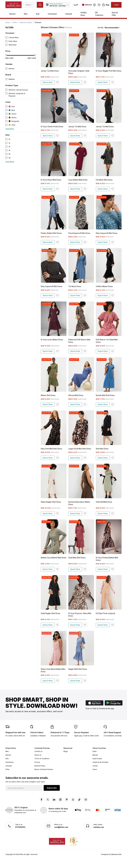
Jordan (95, 766)
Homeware (52, 14)
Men (26, 14)
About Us (37, 755)
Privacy (37, 762)
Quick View (48, 82)
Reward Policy (39, 766)
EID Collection (99, 13)
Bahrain (95, 755)
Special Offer (115, 13)
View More (10, 129)
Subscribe (52, 788)
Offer (7, 769)
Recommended (111, 27)
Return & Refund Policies (43, 769)
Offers (14, 22)
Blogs (66, 751)
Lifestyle (68, 14)
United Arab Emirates (100, 762)
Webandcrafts (116, 854)
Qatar (95, 751)
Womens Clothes (26, 22)
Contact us (38, 751)
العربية (76, 5)
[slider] (6, 55)
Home (7, 22)
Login (116, 5)
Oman (95, 769)
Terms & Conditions (41, 759)
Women (12, 14)
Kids (37, 14)
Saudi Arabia (97, 759)
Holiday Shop (83, 13)
